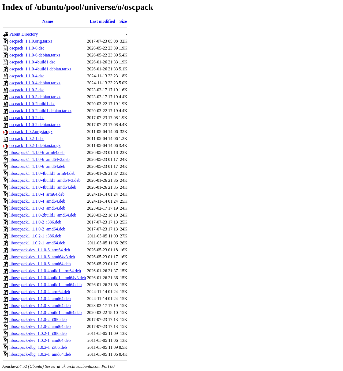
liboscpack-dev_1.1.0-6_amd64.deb (40, 264)
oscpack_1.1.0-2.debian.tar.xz (35, 124)
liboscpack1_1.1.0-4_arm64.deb (37, 194)
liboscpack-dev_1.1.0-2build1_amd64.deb (45, 312)
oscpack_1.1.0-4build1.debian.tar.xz (40, 69)
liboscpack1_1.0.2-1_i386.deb (35, 236)
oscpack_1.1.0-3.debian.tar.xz (35, 96)
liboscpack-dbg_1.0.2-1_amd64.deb (40, 354)
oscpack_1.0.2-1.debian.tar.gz (35, 145)
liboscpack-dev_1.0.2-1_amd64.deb (40, 340)
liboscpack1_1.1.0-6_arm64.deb (37, 152)
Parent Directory (23, 34)
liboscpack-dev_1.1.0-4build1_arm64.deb (45, 270)
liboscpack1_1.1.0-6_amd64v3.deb (39, 159)
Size (123, 21)
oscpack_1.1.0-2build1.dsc (32, 103)
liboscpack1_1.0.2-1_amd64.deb (37, 243)
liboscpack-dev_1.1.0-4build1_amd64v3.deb (47, 277)
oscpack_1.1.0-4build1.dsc (32, 62)
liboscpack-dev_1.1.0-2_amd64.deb (40, 326)
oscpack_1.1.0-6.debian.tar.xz (35, 55)
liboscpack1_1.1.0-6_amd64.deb (37, 166)
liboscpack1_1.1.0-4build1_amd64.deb (42, 187)
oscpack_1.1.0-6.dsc (26, 48)
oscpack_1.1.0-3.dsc (26, 90)
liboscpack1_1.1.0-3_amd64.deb (37, 208)
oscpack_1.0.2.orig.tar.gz (30, 131)
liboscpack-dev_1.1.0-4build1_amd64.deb (45, 284)
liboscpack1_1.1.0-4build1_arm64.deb (42, 173)
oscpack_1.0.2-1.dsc (26, 138)
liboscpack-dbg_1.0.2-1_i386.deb (38, 347)
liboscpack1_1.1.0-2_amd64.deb (37, 229)
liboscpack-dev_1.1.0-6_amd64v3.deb (42, 257)
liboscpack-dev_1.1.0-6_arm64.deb (39, 250)
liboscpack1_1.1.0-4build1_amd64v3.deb (44, 180)
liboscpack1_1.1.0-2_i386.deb (35, 222)
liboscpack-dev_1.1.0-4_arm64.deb (39, 291)
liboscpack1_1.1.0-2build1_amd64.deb (42, 215)
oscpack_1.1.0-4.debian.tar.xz (35, 83)
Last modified (102, 21)
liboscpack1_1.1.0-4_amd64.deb (37, 201)
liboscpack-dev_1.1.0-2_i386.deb (38, 319)
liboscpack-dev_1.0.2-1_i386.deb (38, 333)
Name (47, 21)
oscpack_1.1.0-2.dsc (26, 117)
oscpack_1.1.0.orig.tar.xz (30, 41)
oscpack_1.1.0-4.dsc (26, 76)
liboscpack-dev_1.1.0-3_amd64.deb (40, 305)
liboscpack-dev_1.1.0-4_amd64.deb (40, 298)
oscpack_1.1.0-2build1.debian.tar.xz (40, 110)
